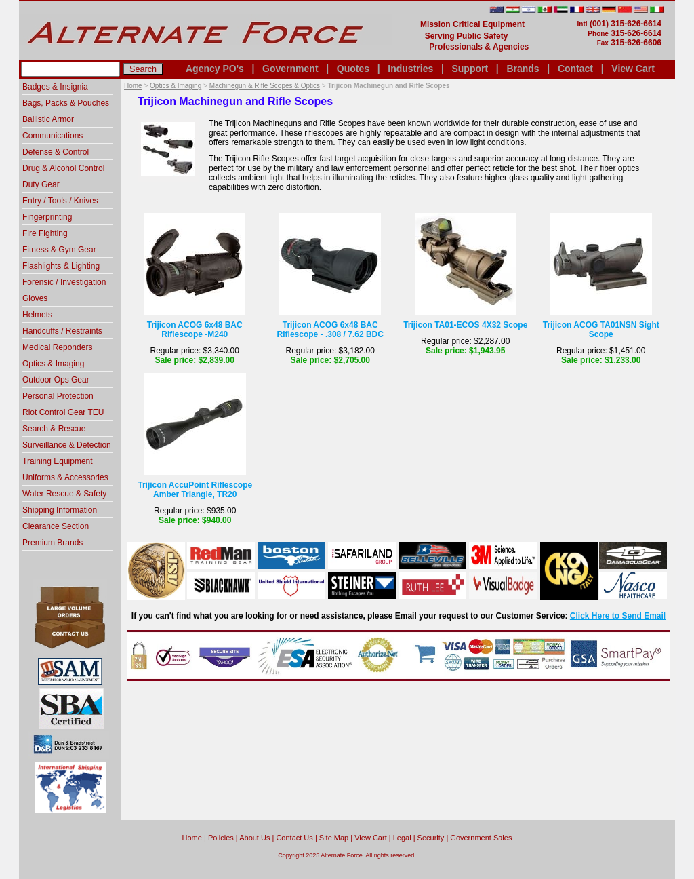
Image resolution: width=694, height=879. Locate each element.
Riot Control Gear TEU (63, 412)
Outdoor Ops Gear (55, 380)
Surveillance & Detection (66, 445)
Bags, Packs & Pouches (65, 103)
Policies (221, 838)
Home (133, 86)
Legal (402, 838)
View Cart (633, 68)
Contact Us (294, 838)
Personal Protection (58, 396)
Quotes (353, 68)
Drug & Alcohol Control (63, 168)
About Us (254, 838)
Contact (575, 68)
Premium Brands (52, 542)
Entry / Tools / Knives (60, 201)
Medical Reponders (57, 347)
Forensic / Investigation (64, 282)
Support (469, 68)
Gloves (34, 298)
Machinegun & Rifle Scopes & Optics (264, 86)
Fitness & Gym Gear (59, 249)
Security (431, 838)
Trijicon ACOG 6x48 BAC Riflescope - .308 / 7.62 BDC (330, 329)
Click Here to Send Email (618, 616)
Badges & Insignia (55, 87)
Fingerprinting (47, 217)
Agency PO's (215, 68)
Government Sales (481, 838)
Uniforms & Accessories (65, 477)
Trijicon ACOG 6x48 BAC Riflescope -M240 (195, 329)
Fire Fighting (45, 233)
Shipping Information (59, 510)
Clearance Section (55, 526)
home (192, 838)
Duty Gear (41, 184)
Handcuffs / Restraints (62, 331)
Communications (52, 135)
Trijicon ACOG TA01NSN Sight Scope (601, 329)
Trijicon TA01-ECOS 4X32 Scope (465, 325)
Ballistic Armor (48, 119)
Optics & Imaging (175, 86)
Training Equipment (57, 461)
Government (290, 68)
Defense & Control (55, 152)
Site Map (333, 838)
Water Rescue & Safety (64, 494)
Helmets (37, 314)
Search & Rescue (53, 428)
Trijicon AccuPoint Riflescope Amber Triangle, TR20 (195, 489)
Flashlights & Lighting (61, 266)
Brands (522, 68)
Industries (410, 68)
